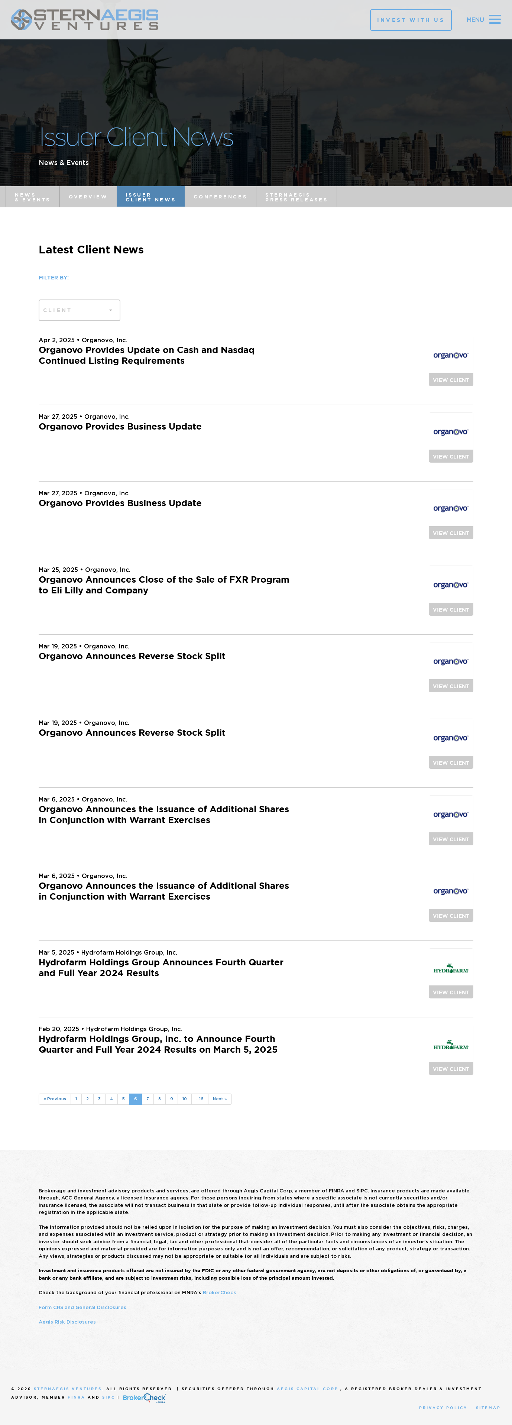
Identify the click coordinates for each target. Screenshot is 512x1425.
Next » (220, 1098)
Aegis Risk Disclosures (67, 1322)
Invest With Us (411, 20)
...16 (200, 1098)
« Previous (54, 1098)
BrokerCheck (219, 1292)
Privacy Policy (443, 1408)
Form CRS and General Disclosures (82, 1307)
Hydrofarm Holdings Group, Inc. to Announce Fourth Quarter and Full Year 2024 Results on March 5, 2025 (158, 1044)
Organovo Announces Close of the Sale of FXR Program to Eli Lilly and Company (164, 585)
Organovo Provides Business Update (120, 427)
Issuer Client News (151, 197)
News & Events (33, 197)
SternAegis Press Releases (296, 197)
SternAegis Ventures (68, 1388)
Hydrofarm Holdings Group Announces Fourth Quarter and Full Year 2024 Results (161, 967)
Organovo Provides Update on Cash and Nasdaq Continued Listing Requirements (147, 355)
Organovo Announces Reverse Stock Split (132, 656)
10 (184, 1098)
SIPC (108, 1397)
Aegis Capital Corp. (308, 1388)
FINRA (76, 1397)
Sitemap (488, 1408)
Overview (88, 197)
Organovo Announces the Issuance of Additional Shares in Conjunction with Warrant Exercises (164, 814)
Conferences (220, 197)
